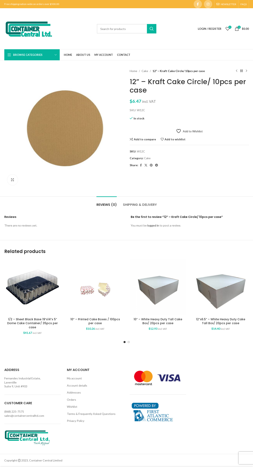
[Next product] (246, 71)
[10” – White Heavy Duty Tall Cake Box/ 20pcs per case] (158, 287)
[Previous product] (236, 71)
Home (133, 71)
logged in (153, 225)
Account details (77, 385)
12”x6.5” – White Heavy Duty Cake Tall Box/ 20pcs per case (220, 321)
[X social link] (146, 165)
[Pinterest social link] (151, 165)
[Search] (126, 28)
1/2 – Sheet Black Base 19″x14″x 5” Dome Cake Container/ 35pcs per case (32, 323)
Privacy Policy (75, 420)
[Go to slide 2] (129, 342)
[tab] (106, 202)
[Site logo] (28, 28)
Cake (145, 71)
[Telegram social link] (156, 165)
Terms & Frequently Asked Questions (91, 413)
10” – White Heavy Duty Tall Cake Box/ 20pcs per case (158, 321)
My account (74, 378)
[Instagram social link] (208, 4)
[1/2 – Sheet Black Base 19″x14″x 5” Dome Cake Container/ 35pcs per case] (32, 287)
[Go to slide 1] (125, 342)
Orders (71, 399)
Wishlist (72, 406)
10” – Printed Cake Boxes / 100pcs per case (95, 321)
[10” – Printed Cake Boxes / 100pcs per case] (95, 287)
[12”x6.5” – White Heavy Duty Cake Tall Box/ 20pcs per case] (220, 287)
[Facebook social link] (198, 4)
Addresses (74, 392)
